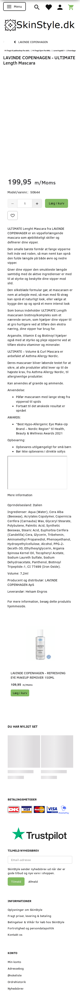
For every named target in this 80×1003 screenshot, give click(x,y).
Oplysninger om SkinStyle (25, 910)
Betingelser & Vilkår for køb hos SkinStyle (36, 922)
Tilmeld (16, 881)
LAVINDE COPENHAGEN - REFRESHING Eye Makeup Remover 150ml (38, 675)
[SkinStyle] (40, 24)
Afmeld (33, 881)
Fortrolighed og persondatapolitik (31, 928)
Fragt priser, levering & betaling (29, 916)
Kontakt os (15, 935)
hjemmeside (16, 606)
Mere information (19, 495)
